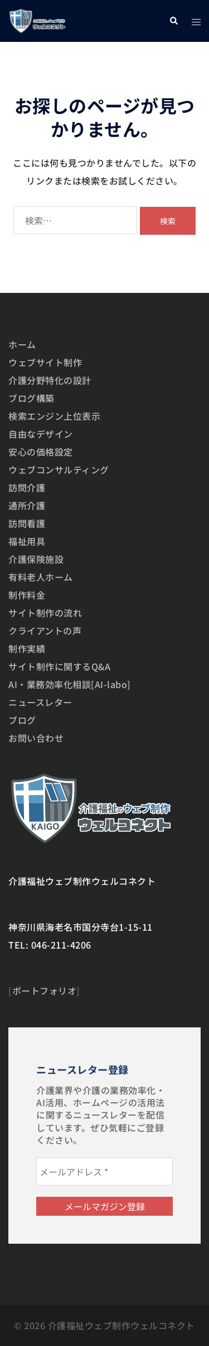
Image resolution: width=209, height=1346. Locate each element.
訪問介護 (26, 487)
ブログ (22, 720)
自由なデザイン (40, 433)
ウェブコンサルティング (58, 469)
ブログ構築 (31, 398)
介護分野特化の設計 (49, 380)
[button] (173, 21)
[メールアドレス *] (104, 1172)
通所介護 (26, 505)
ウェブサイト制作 (45, 362)
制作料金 (26, 594)
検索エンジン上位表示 (54, 416)
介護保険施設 (36, 559)
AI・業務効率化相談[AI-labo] (69, 684)
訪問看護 (26, 523)
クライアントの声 (44, 630)
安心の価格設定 (40, 451)
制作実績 (26, 648)
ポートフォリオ (44, 990)
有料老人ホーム (40, 577)
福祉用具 (26, 541)
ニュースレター (40, 702)
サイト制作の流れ (45, 612)
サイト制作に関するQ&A (59, 666)
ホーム (22, 344)
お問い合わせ (36, 738)
